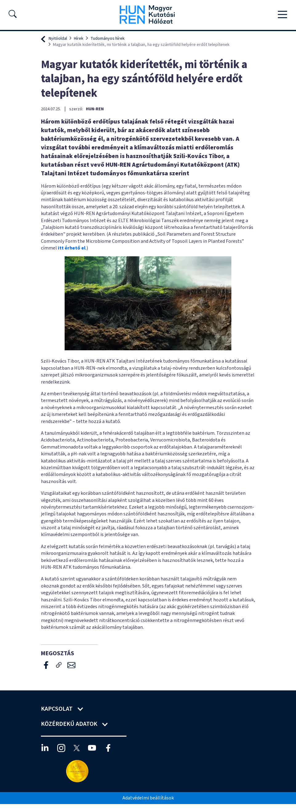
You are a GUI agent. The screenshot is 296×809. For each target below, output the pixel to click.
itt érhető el (72, 248)
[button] (13, 15)
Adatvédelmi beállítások (148, 798)
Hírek (78, 38)
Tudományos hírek (107, 38)
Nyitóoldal (58, 38)
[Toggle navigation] (282, 14)
